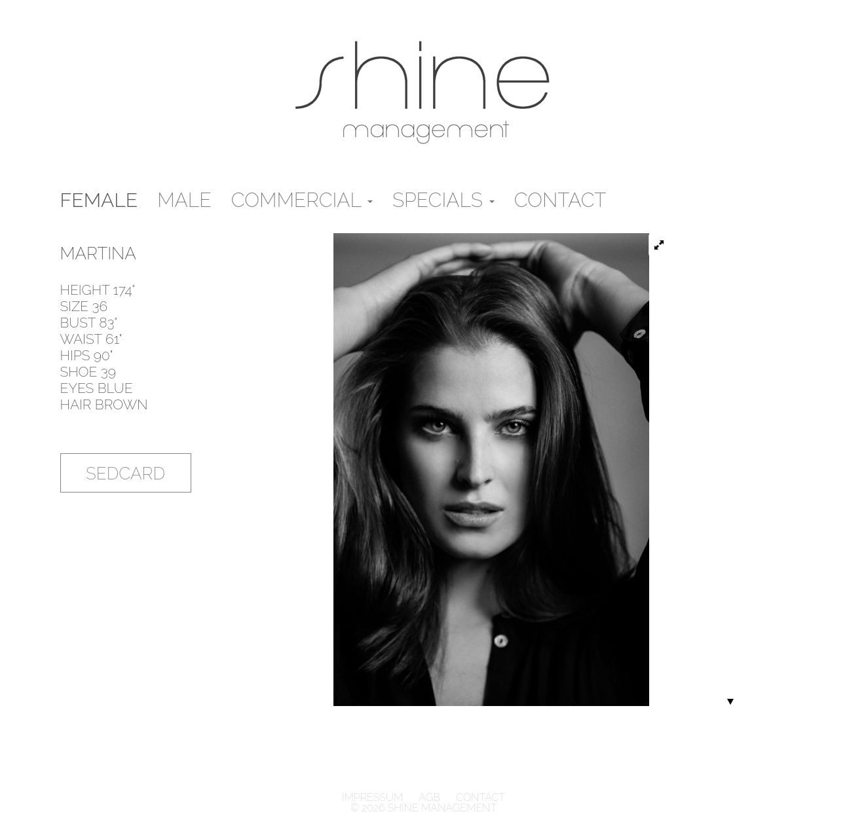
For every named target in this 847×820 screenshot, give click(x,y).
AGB (429, 797)
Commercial (302, 200)
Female (99, 200)
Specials (443, 200)
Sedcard (125, 473)
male (184, 200)
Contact (560, 200)
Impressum (373, 797)
